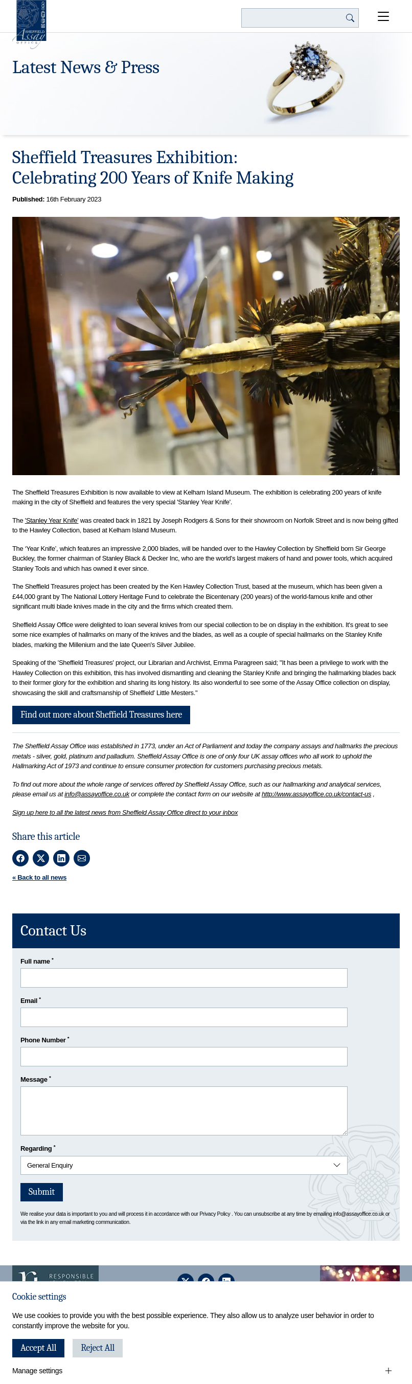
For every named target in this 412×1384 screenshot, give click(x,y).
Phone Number (44, 1039)
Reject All (98, 1348)
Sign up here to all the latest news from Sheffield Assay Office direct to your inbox (125, 812)
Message (35, 1079)
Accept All (38, 1348)
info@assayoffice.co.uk (96, 794)
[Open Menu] (383, 16)
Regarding (37, 1148)
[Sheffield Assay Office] (29, 24)
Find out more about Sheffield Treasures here (101, 714)
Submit (42, 1192)
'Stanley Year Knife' (52, 520)
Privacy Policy (214, 1214)
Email (30, 1000)
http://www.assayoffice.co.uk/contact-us (316, 794)
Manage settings (37, 1371)
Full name (37, 960)
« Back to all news (39, 877)
